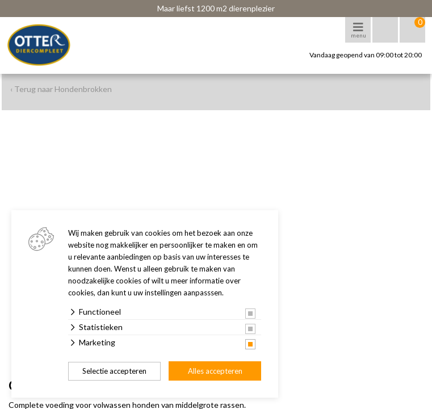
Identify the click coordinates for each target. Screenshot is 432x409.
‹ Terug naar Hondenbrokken (61, 89)
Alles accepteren (215, 370)
